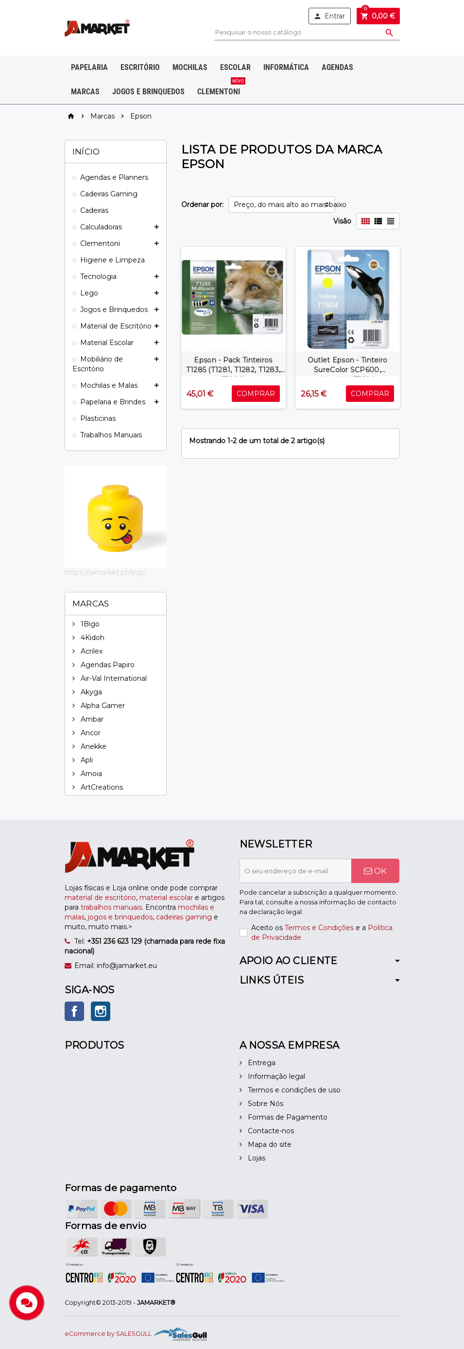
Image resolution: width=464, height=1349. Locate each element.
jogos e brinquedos (120, 917)
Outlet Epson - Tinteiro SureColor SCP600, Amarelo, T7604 (347, 370)
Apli (86, 760)
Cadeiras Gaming (108, 194)
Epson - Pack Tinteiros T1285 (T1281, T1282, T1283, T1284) (233, 370)
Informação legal (275, 1076)
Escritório (140, 67)
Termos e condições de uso (293, 1090)
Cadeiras (94, 210)
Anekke (92, 746)
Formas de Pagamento (286, 1117)
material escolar (166, 897)
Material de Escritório (116, 326)
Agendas (337, 67)
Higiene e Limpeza (112, 260)
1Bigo (89, 624)
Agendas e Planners (114, 177)
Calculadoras (101, 227)
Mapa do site (269, 1144)
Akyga (90, 692)
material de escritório (100, 897)
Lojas (255, 1158)
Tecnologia (98, 276)
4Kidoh (91, 637)
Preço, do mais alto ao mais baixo (284, 204)
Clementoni (220, 88)
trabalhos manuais (111, 907)
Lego (89, 293)
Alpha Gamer (102, 705)
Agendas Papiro (107, 664)
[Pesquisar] (306, 32)
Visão (342, 221)
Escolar (235, 67)
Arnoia (90, 773)
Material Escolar (107, 342)
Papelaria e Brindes (112, 402)
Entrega (260, 1062)
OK (375, 871)
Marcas (85, 91)
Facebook (74, 1011)
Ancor (90, 732)
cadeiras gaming (184, 917)
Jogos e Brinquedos (148, 91)
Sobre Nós (264, 1103)
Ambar (91, 719)
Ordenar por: (202, 204)
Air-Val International (113, 678)
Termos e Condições (319, 927)
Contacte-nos (270, 1130)
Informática (286, 67)
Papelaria (89, 67)
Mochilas (189, 67)
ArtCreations (101, 787)
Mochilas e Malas (108, 385)
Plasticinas (98, 418)
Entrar (329, 16)
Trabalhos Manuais (111, 435)
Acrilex (91, 651)
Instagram (100, 1011)
